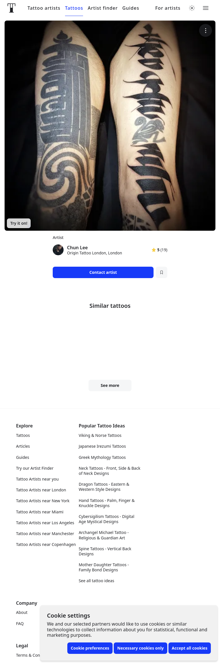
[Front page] (11, 8)
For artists (167, 8)
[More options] (205, 30)
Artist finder (103, 8)
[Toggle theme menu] (192, 8)
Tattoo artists (44, 8)
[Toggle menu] (205, 8)
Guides (130, 8)
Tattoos (74, 8)
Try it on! (18, 223)
